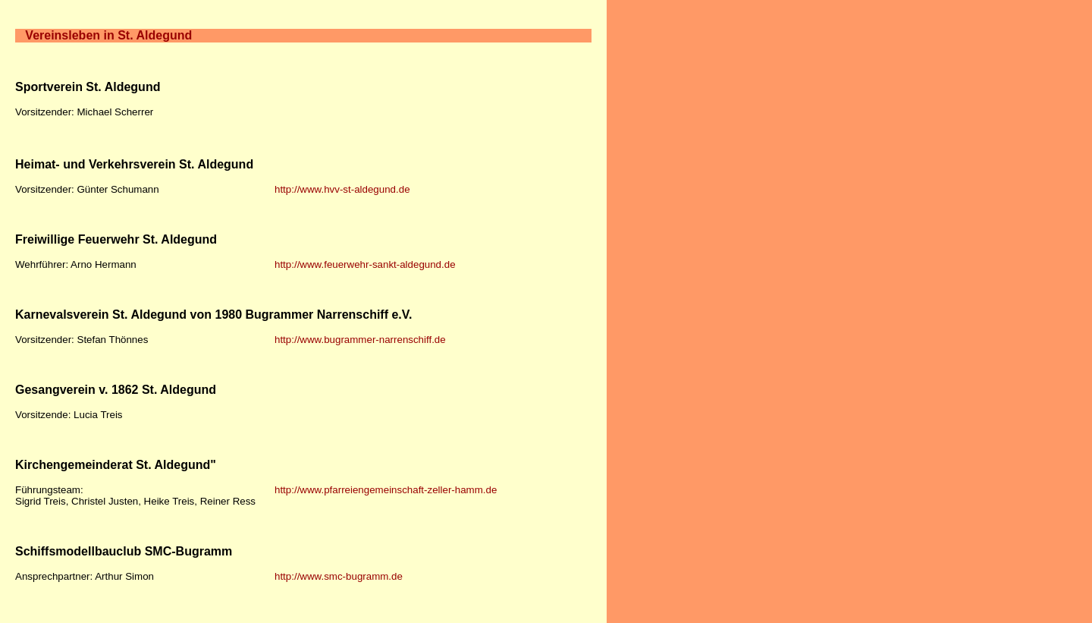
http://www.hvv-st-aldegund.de (342, 189)
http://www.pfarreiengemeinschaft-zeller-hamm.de (386, 490)
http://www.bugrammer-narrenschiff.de (360, 339)
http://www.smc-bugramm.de (339, 576)
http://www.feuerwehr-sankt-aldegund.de (365, 264)
